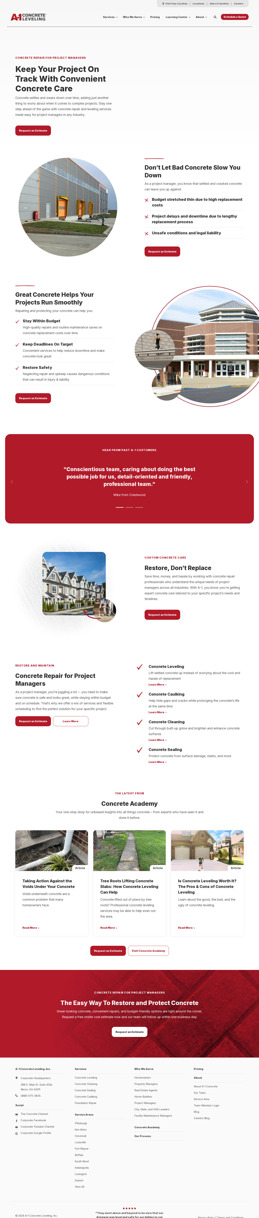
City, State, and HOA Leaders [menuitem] (151, 1089)
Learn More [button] (70, 700)
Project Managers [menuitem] (145, 1082)
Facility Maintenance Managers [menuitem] (153, 1095)
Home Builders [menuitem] (143, 1076)
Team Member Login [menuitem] (206, 1085)
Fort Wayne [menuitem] (82, 1128)
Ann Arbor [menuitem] (81, 1109)
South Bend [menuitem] (82, 1141)
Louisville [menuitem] (80, 1121)
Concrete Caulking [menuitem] (86, 1076)
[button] (120, 487)
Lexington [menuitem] (81, 1153)
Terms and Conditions (230, 1197)
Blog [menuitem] (196, 1091)
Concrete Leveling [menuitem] (86, 1057)
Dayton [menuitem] (79, 1160)
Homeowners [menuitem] (142, 1057)
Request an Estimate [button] (33, 120)
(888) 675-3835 (31, 1075)
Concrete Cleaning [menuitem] (86, 1063)
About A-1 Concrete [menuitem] (206, 1066)
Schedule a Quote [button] (235, 16)
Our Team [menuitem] (200, 1072)
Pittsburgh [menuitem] (81, 1102)
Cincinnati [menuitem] (80, 1115)
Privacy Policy (206, 1197)
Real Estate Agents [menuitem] (145, 1069)
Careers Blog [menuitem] (202, 1097)
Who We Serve (132, 17)
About (200, 17)
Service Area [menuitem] (201, 1078)
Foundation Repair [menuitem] (85, 1082)
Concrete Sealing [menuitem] (85, 1069)
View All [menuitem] (79, 1166)
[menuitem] (175, 3)
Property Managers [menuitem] (146, 1063)
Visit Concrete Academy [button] (148, 930)
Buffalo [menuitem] (79, 1134)
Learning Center (176, 17)
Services (109, 17)
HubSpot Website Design (214, 1201)
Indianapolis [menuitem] (82, 1147)
